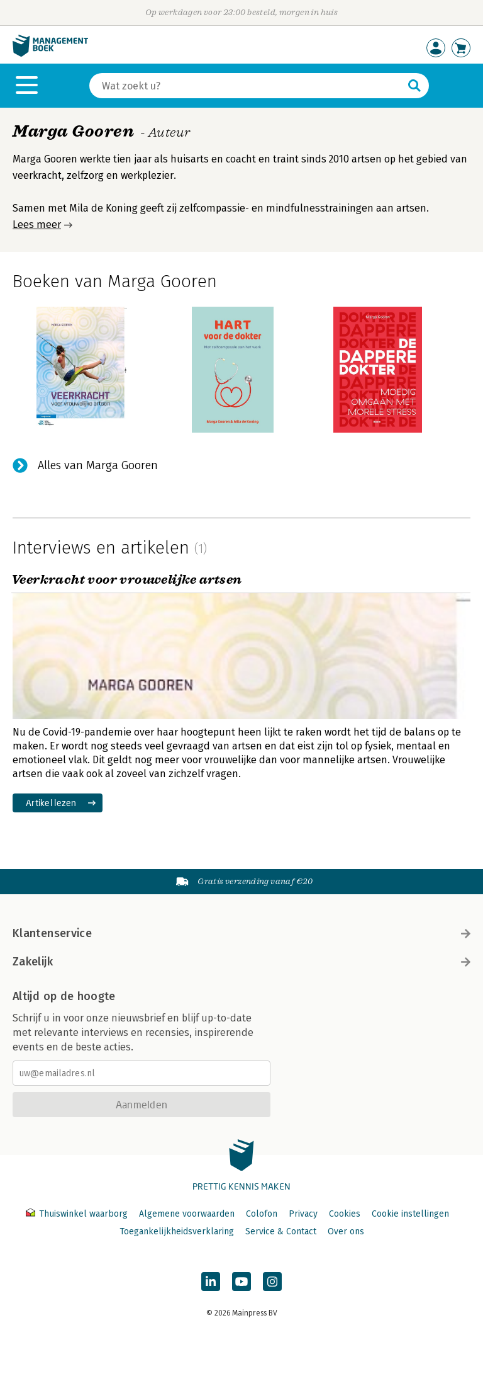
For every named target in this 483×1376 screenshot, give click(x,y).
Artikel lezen (51, 802)
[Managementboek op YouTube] (241, 1281)
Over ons (346, 1231)
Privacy (303, 1213)
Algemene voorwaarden (187, 1213)
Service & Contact (280, 1231)
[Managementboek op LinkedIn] (210, 1281)
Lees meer (37, 224)
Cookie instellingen (410, 1213)
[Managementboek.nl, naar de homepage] (50, 53)
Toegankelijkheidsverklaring (176, 1231)
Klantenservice (241, 933)
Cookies (344, 1213)
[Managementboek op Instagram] (272, 1281)
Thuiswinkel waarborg (78, 1213)
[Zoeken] (246, 85)
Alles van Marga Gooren (98, 465)
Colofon (261, 1213)
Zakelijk (241, 962)
